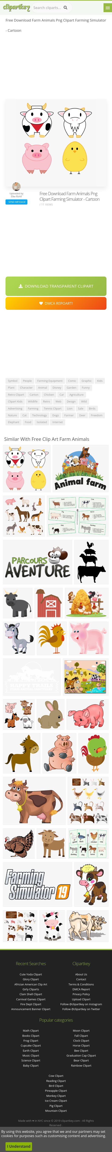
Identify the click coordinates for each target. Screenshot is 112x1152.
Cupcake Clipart (31, 1045)
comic (72, 381)
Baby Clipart (31, 1065)
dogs (55, 415)
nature (12, 415)
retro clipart (16, 394)
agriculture (76, 394)
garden (71, 387)
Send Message (16, 201)
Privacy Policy (81, 994)
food (28, 422)
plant (11, 387)
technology (39, 415)
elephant (13, 422)
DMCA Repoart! (56, 303)
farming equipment (50, 381)
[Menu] (108, 7)
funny (86, 387)
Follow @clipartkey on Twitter (81, 1009)
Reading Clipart (56, 1081)
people (27, 381)
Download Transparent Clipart (56, 286)
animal (42, 387)
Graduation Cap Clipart (81, 1055)
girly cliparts (31, 989)
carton (34, 394)
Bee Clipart (81, 1051)
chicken (49, 394)
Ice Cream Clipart (56, 1101)
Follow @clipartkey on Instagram (81, 1004)
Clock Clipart (81, 1040)
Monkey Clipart (56, 1096)
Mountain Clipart (56, 1111)
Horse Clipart (81, 1045)
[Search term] (52, 7)
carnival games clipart (30, 999)
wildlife (33, 401)
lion (70, 408)
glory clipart (31, 979)
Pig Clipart (55, 1106)
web (58, 401)
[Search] (65, 8)
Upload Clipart (81, 999)
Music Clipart (30, 1055)
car (62, 394)
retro (46, 401)
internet (57, 422)
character (26, 387)
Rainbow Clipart (81, 1065)
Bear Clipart (81, 1060)
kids (99, 381)
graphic (87, 381)
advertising (15, 408)
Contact (81, 979)
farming (33, 408)
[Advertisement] (56, 67)
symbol (12, 381)
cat (24, 415)
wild (84, 401)
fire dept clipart (30, 1004)
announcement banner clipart (30, 1009)
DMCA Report (81, 989)
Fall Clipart (81, 1036)
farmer (69, 415)
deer (82, 415)
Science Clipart (30, 1060)
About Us (81, 974)
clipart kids (15, 401)
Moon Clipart (81, 1030)
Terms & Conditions (81, 984)
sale (80, 408)
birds (92, 408)
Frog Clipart (30, 1040)
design (71, 401)
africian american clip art (30, 984)
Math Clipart (31, 1030)
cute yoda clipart (31, 974)
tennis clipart (53, 408)
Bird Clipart (56, 1086)
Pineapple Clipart (56, 1091)
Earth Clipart (31, 1051)
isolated (42, 422)
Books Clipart (30, 1036)
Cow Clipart (56, 1076)
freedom (96, 415)
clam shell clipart (31, 994)
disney (57, 387)
